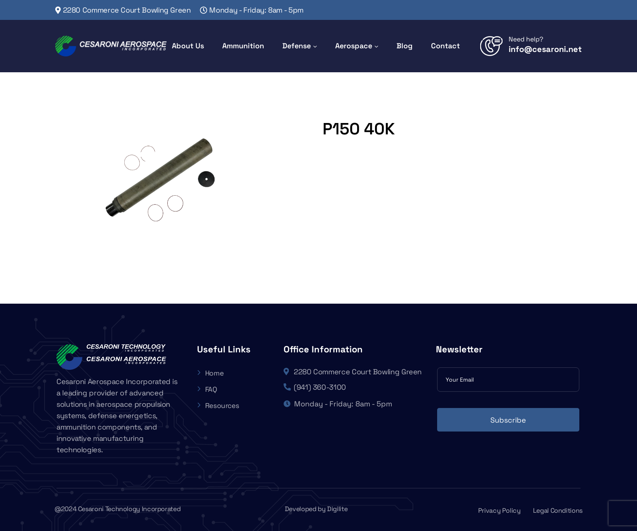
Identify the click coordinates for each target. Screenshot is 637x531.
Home (211, 373)
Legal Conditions (558, 510)
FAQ (207, 389)
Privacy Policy (499, 510)
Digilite (337, 509)
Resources (219, 405)
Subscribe (508, 420)
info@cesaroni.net (545, 49)
